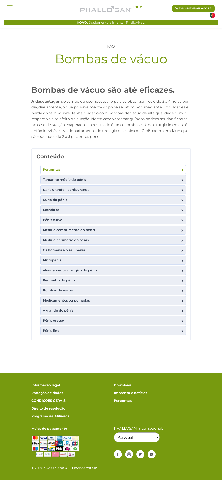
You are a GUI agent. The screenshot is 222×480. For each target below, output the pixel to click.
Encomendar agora (193, 8)
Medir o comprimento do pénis (113, 230)
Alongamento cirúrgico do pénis (113, 270)
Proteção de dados (47, 393)
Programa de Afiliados (50, 416)
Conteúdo (50, 156)
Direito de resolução (48, 408)
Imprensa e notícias (130, 393)
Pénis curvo (113, 220)
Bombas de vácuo (113, 290)
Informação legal (45, 385)
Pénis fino (113, 331)
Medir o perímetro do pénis (113, 240)
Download (122, 385)
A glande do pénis (113, 310)
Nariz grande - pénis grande (113, 190)
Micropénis (113, 260)
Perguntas (113, 169)
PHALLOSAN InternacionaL (138, 428)
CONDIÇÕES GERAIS (48, 401)
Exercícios (113, 210)
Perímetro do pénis (113, 280)
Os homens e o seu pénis (113, 250)
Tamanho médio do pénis (113, 180)
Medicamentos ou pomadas (113, 300)
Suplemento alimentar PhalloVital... (111, 22)
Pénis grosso (113, 320)
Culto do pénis (113, 200)
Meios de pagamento (49, 428)
